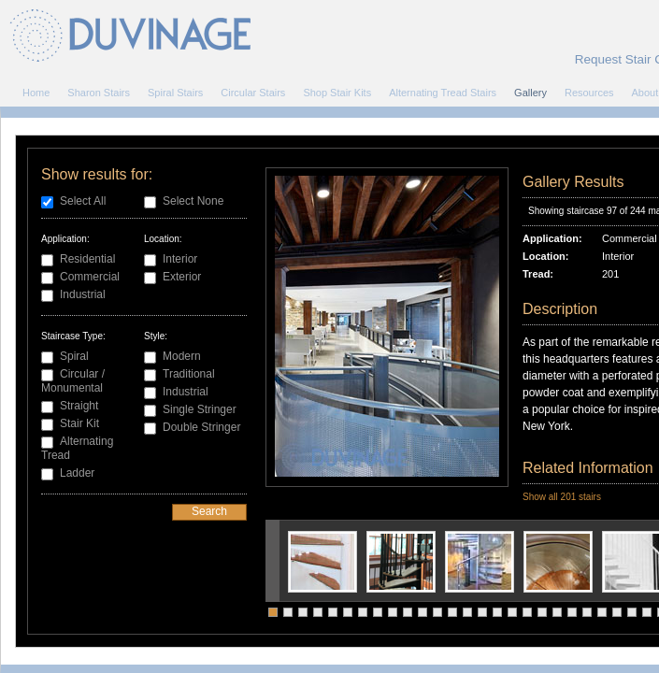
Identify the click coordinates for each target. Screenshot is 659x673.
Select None (193, 201)
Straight (79, 405)
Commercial (90, 276)
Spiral (74, 356)
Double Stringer (201, 427)
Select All (83, 201)
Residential (87, 258)
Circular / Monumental (73, 380)
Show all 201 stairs (562, 497)
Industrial (83, 294)
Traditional (189, 373)
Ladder (77, 473)
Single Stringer (199, 409)
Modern (182, 356)
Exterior (182, 276)
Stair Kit (79, 423)
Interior (180, 258)
